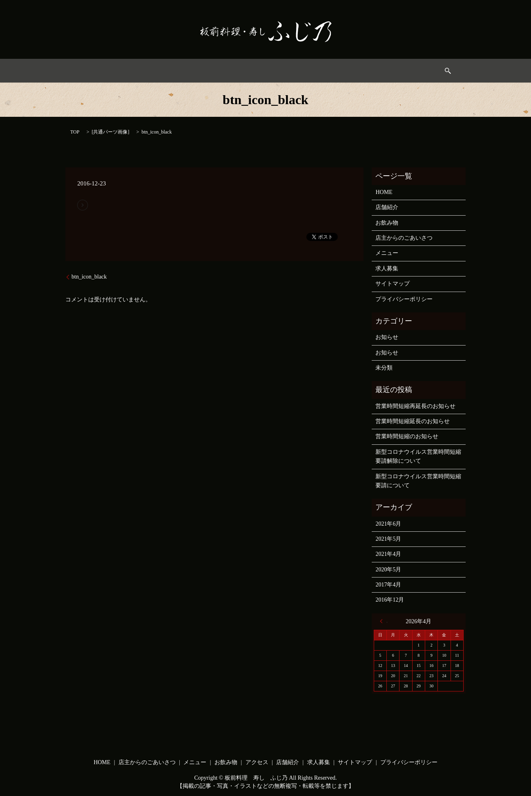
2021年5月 (388, 539)
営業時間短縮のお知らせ (406, 436)
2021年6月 (388, 524)
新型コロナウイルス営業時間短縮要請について (418, 480)
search (408, 71)
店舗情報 (339, 71)
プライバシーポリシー (404, 299)
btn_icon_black (89, 277)
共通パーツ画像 (110, 132)
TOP (74, 132)
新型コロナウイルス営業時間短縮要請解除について (418, 456)
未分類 (384, 368)
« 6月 (383, 621)
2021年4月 (388, 554)
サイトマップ (392, 284)
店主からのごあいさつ (176, 71)
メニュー (230, 71)
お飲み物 (266, 71)
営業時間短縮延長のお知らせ (412, 421)
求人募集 (376, 71)
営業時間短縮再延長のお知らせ (415, 406)
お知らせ (386, 337)
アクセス (303, 71)
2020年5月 (388, 569)
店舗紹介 (386, 207)
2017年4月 (388, 585)
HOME (125, 71)
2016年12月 (389, 600)
